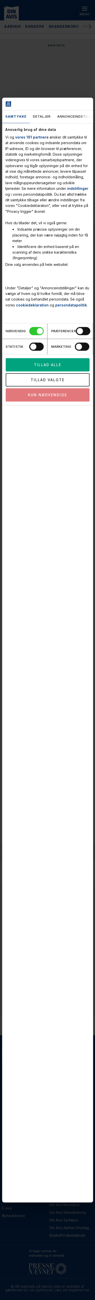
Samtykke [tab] (16, 116)
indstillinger (77, 188)
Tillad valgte (48, 379)
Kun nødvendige (47, 394)
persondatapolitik (71, 305)
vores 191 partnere (32, 137)
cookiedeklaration (32, 305)
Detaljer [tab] (42, 116)
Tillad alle (47, 364)
